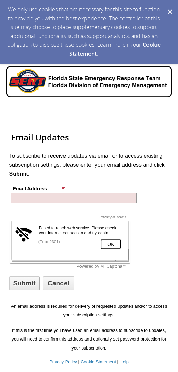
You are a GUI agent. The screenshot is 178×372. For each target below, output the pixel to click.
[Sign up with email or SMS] (24, 283)
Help (123, 361)
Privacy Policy (63, 361)
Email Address (39, 188)
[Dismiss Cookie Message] (169, 6)
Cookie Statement (98, 361)
